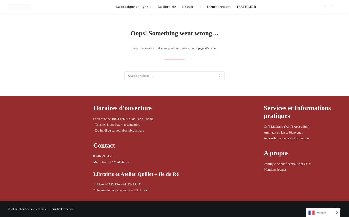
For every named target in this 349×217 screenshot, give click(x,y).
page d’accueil (207, 48)
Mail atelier (121, 162)
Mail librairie (102, 162)
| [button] (200, 6)
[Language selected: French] (323, 212)
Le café (188, 6)
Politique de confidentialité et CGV (287, 164)
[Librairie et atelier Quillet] (19, 7)
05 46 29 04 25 (103, 156)
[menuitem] (133, 7)
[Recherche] (174, 75)
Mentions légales (275, 169)
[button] (325, 7)
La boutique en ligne (133, 6)
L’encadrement (219, 6)
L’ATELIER (246, 6)
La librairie (167, 6)
